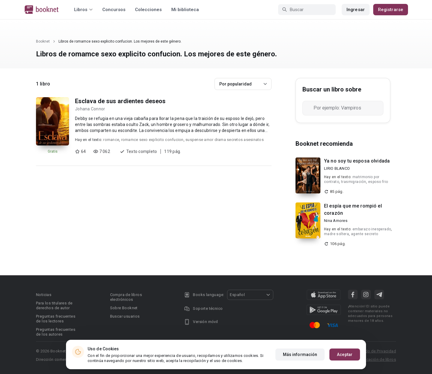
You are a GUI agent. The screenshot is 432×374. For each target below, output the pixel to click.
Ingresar (355, 9)
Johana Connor (90, 108)
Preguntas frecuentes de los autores (55, 332)
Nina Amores (335, 220)
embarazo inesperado (371, 229)
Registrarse (390, 9)
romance (111, 139)
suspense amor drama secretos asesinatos (224, 139)
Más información (300, 354)
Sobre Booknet (124, 308)
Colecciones (148, 9)
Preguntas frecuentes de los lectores (55, 318)
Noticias (43, 294)
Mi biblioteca (185, 9)
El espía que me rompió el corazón (353, 209)
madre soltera (336, 234)
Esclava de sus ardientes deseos (120, 101)
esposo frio (378, 182)
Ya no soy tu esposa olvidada (357, 161)
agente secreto (364, 234)
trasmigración (353, 182)
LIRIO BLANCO (337, 168)
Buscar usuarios (125, 316)
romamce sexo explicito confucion (152, 139)
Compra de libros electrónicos (126, 297)
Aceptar (344, 354)
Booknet (43, 41)
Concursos (113, 9)
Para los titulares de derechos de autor (54, 305)
